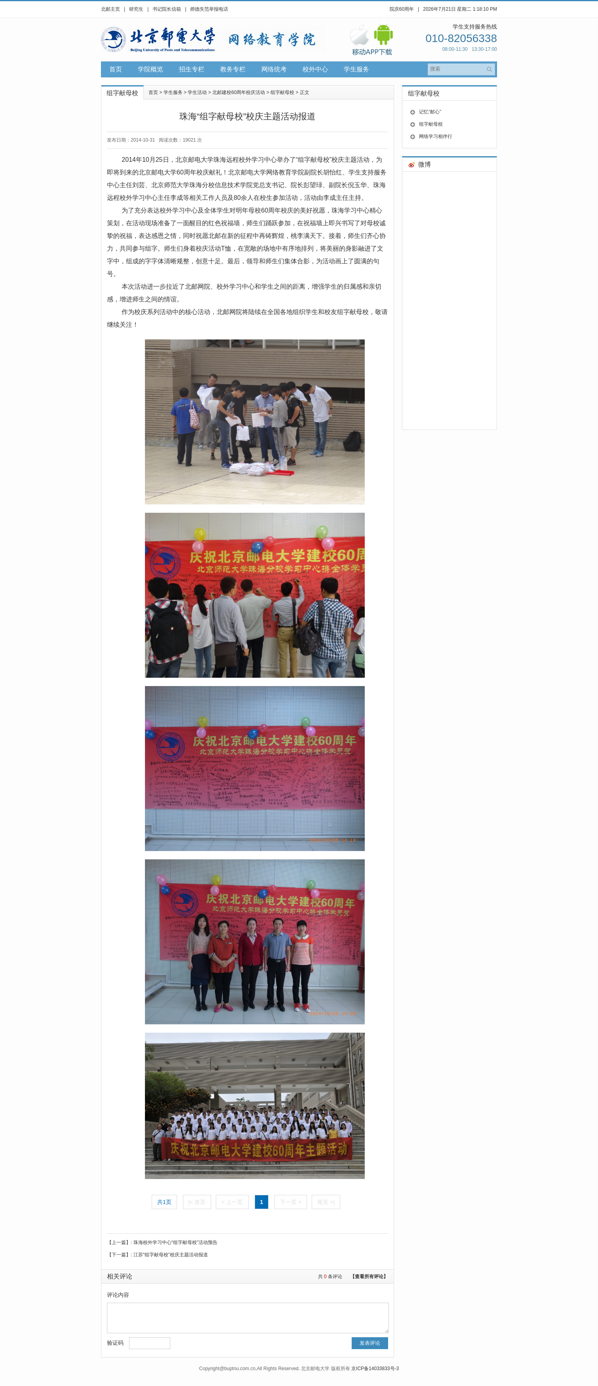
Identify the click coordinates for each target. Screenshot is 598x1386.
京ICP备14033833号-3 (375, 1374)
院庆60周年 (402, 9)
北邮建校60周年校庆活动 (238, 92)
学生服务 (356, 69)
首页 (115, 69)
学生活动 (197, 92)
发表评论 (370, 1349)
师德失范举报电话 (209, 9)
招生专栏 (191, 69)
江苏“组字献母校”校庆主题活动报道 (170, 1255)
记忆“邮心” (430, 112)
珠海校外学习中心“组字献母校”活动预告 (175, 1242)
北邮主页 (110, 9)
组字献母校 (282, 92)
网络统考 (274, 69)
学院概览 (150, 69)
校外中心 (315, 69)
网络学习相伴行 (435, 136)
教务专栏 (233, 69)
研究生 (136, 9)
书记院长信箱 (166, 9)
